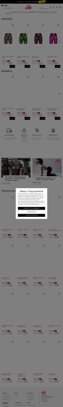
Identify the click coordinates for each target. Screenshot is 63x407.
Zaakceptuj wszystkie (32, 215)
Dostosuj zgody (31, 212)
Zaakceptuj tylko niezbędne (31, 208)
